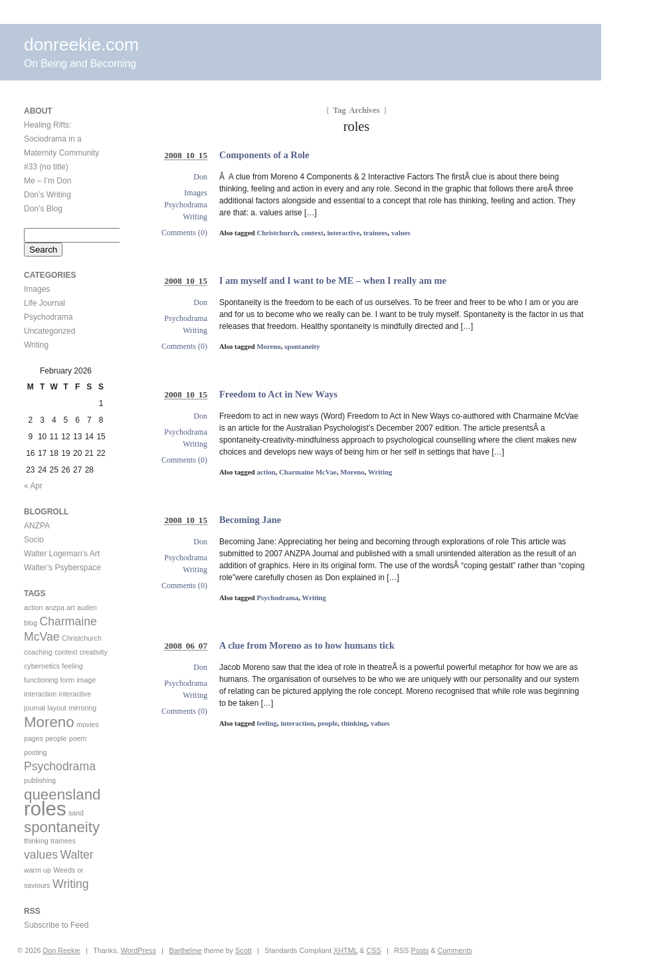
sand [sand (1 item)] (76, 813)
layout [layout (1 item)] (56, 708)
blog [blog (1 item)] (30, 623)
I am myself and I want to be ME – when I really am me (332, 280)
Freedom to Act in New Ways (278, 394)
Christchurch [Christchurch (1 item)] (82, 638)
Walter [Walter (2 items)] (76, 854)
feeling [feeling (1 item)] (72, 666)
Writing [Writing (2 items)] (70, 884)
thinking (354, 723)
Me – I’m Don (47, 180)
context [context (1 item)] (65, 652)
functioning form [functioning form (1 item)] (49, 680)
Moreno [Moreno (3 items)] (49, 722)
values (401, 233)
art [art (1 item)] (70, 607)
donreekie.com (81, 44)
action (265, 472)
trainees (375, 233)
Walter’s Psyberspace (62, 567)
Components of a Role (264, 155)
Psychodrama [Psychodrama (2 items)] (60, 766)
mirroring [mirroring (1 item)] (82, 708)
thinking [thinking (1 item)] (36, 841)
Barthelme (185, 950)
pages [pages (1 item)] (33, 738)
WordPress (138, 950)
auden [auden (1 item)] (87, 607)
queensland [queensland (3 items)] (62, 794)
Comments (455, 950)
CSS (374, 950)
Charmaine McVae (308, 472)
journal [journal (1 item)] (34, 708)
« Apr (33, 485)
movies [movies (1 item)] (87, 724)
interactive (343, 233)
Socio (34, 539)
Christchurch (277, 233)
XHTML (345, 950)
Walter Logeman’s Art (62, 553)
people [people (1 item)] (55, 738)
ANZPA (37, 525)
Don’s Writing (47, 194)
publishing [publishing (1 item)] (40, 780)
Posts (420, 950)
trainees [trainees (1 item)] (63, 841)
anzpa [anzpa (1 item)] (54, 607)
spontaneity (302, 346)
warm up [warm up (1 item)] (37, 870)
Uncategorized (49, 331)
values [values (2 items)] (41, 854)
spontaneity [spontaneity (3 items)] (62, 827)
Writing (195, 216)
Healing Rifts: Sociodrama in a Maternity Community (61, 139)
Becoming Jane (250, 519)
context (312, 233)
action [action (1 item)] (33, 607)
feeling (266, 723)
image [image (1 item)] (86, 680)
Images (195, 192)
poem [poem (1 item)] (78, 738)
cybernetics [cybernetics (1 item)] (42, 666)
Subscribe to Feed (56, 925)
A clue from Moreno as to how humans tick (307, 645)
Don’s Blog (43, 208)
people (327, 723)
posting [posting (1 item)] (35, 752)
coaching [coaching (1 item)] (38, 652)
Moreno (268, 346)
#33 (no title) (46, 166)
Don (200, 176)
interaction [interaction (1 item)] (40, 694)
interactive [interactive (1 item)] (75, 694)
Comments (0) (184, 232)
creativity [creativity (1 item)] (94, 652)
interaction (297, 723)
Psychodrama (185, 204)
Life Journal (44, 303)
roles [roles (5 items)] (45, 808)
